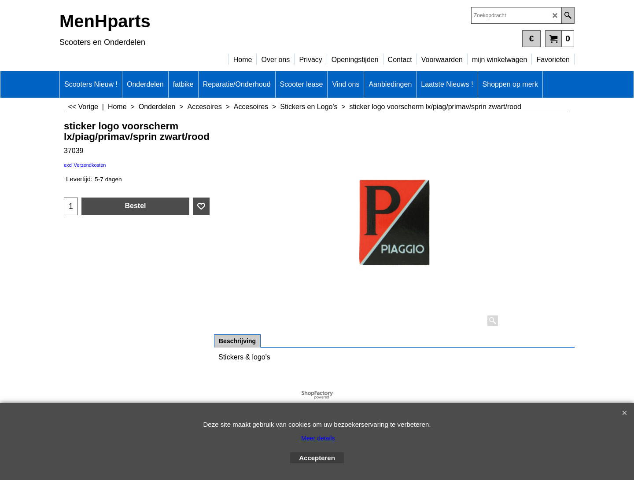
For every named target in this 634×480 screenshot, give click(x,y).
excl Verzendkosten (85, 165)
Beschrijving (237, 340)
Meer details (318, 438)
